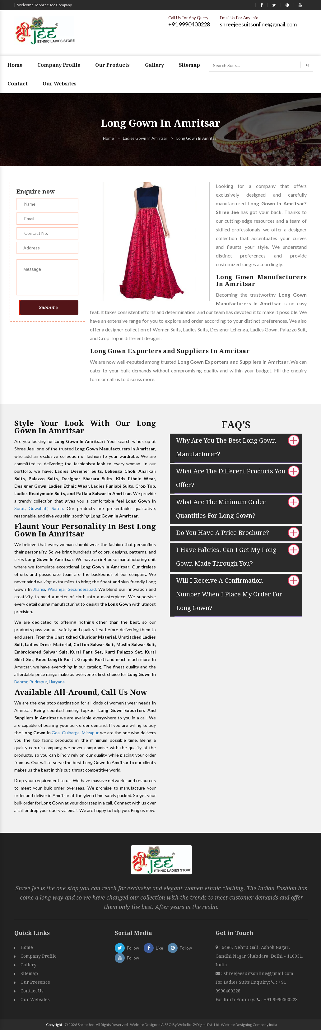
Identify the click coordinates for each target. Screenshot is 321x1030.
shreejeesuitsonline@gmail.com (258, 24)
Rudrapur (38, 681)
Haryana (57, 681)
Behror (20, 681)
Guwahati (38, 508)
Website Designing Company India (249, 1024)
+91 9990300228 (280, 999)
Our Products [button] (112, 65)
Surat (19, 508)
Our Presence (35, 982)
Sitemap (189, 65)
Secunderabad (82, 589)
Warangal (57, 589)
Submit (48, 307)
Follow (127, 948)
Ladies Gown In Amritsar (145, 138)
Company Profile (58, 65)
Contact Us (32, 990)
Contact (17, 84)
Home (14, 65)
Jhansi (39, 589)
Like (153, 948)
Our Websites (60, 84)
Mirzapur (90, 732)
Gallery (154, 65)
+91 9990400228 (189, 24)
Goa (56, 732)
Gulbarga (71, 732)
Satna (57, 508)
